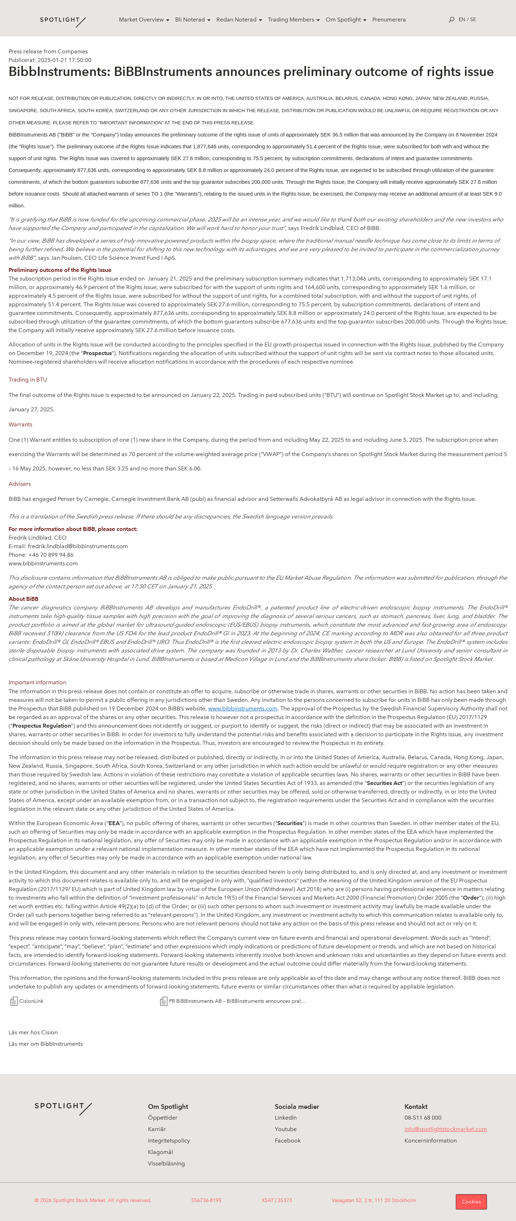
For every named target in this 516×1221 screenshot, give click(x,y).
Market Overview (141, 19)
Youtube (286, 1129)
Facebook (288, 1140)
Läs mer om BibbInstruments (46, 1043)
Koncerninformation (431, 1140)
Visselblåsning (166, 1163)
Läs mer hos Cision (33, 1032)
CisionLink (31, 1001)
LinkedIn (286, 1117)
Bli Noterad (190, 19)
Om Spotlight (343, 19)
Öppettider (162, 1117)
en (462, 19)
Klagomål (160, 1152)
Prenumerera (389, 19)
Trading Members (291, 19)
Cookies (471, 1202)
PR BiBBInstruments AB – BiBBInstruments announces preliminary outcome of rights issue (237, 1001)
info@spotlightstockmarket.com (446, 1129)
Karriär (157, 1129)
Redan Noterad (236, 19)
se (473, 19)
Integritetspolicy (169, 1140)
